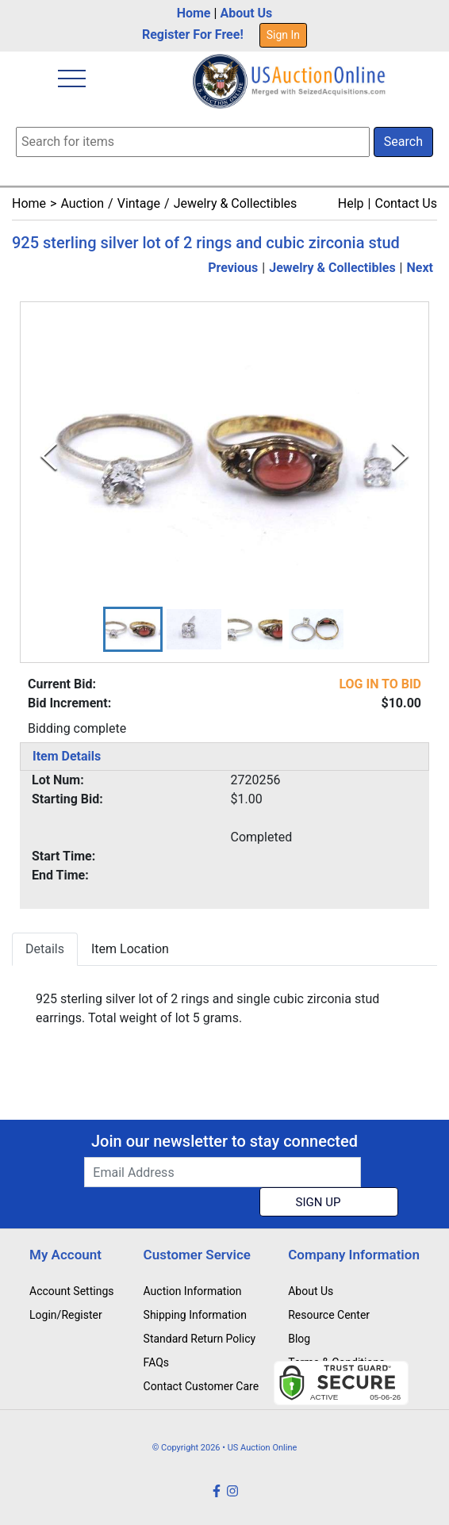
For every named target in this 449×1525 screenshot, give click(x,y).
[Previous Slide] (49, 457)
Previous (233, 267)
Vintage (138, 203)
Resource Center (329, 1315)
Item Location (130, 948)
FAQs (157, 1362)
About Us (246, 13)
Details (44, 948)
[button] (133, 630)
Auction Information (193, 1291)
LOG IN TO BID (380, 684)
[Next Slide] (400, 457)
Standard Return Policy (200, 1338)
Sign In (283, 35)
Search (403, 141)
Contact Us (405, 203)
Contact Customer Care (201, 1386)
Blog (299, 1338)
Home (194, 13)
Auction (82, 203)
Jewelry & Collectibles (235, 203)
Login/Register (65, 1315)
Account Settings (71, 1291)
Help (351, 203)
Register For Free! (193, 34)
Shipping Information (195, 1315)
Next (420, 267)
